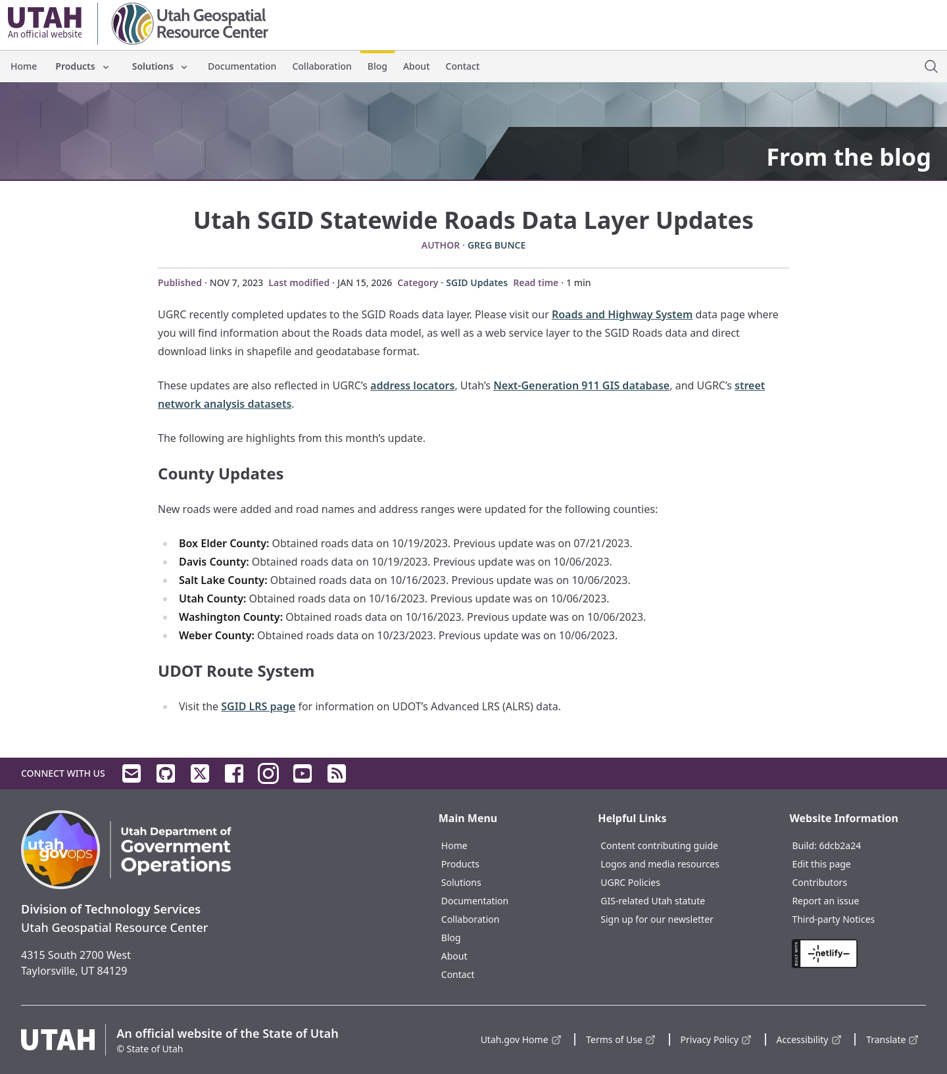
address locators (412, 385)
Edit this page (821, 864)
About (416, 66)
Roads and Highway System (622, 314)
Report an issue (825, 900)
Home (24, 66)
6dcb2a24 (840, 845)
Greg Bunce (496, 245)
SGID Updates (477, 282)
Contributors (819, 882)
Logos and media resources (659, 864)
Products (82, 66)
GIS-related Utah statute (652, 900)
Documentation (242, 66)
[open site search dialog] (931, 66)
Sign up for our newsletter (657, 919)
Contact (463, 66)
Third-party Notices (833, 919)
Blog (377, 66)
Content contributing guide (659, 845)
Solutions (160, 66)
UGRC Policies (630, 882)
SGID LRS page (258, 706)
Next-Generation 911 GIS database (581, 385)
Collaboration (321, 66)
